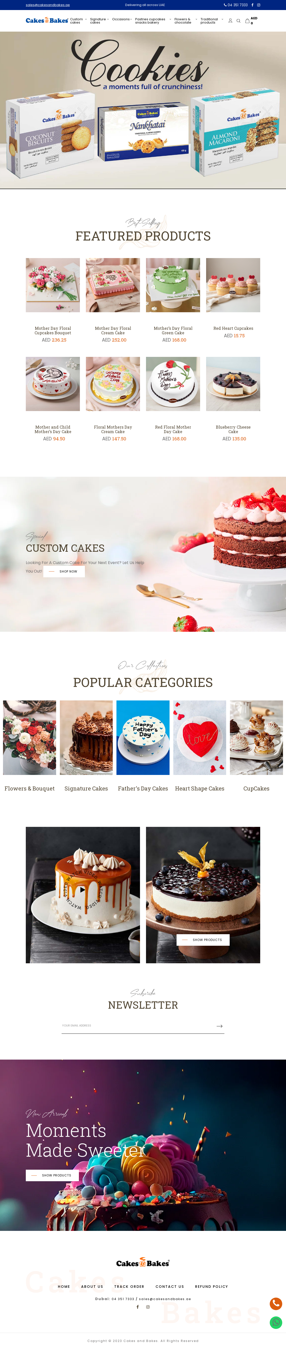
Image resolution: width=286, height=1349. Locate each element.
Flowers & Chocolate (183, 21)
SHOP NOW (68, 571)
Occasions (121, 19)
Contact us (170, 1286)
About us (92, 1286)
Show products (207, 940)
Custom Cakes (76, 21)
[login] (230, 20)
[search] (238, 20)
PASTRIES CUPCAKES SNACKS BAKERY (150, 21)
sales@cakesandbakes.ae (48, 5)
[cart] (252, 21)
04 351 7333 (236, 5)
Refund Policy (211, 1286)
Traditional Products (209, 21)
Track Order (129, 1286)
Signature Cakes (98, 21)
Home (64, 1286)
